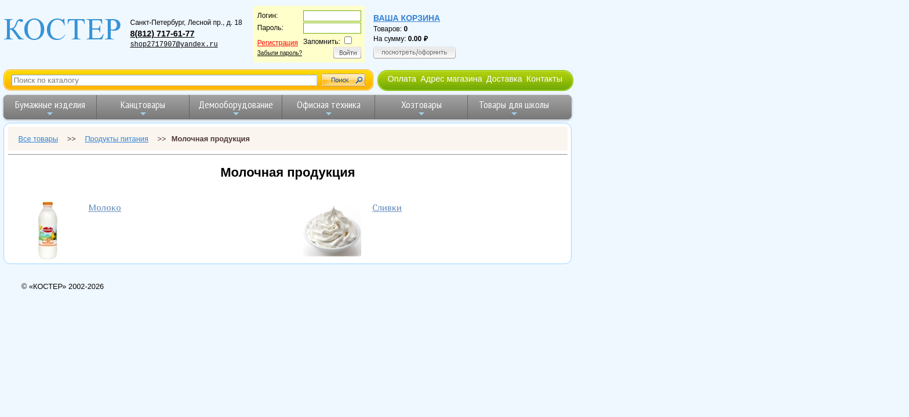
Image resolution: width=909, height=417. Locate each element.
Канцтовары (143, 108)
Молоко (104, 207)
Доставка (504, 78)
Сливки (387, 207)
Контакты (544, 78)
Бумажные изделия (50, 108)
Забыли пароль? (279, 53)
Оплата (401, 78)
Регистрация (277, 43)
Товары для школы (514, 108)
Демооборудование (235, 108)
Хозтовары (421, 108)
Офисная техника (329, 108)
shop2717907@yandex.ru (173, 45)
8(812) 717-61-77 (162, 33)
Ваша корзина (406, 18)
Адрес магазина (451, 78)
